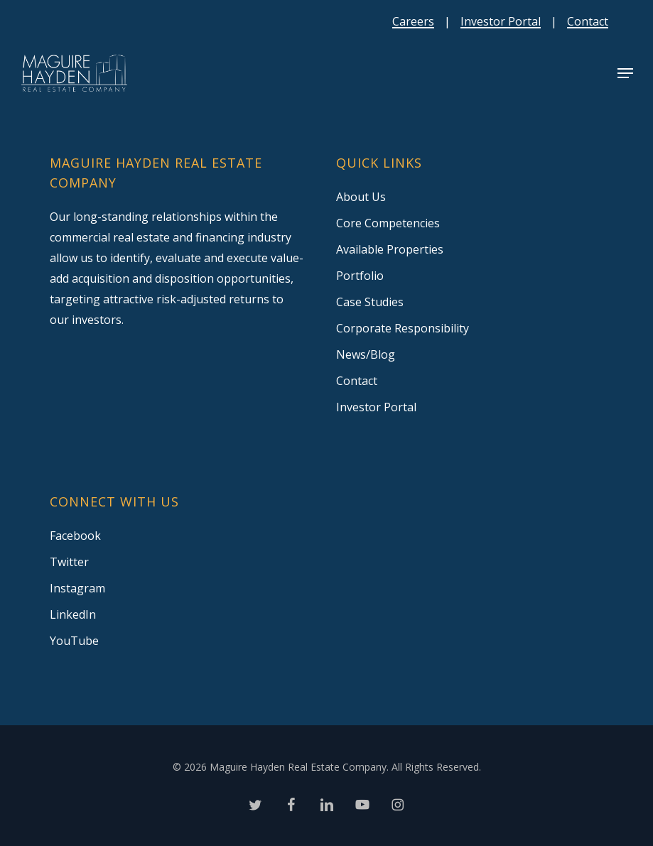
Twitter (69, 562)
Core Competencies (388, 223)
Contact (587, 21)
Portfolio (360, 275)
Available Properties (389, 249)
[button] (625, 73)
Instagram (77, 588)
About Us (361, 197)
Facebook (75, 535)
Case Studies (370, 302)
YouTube (74, 641)
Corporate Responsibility (402, 328)
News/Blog (365, 354)
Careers (413, 21)
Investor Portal (500, 21)
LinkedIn (73, 614)
